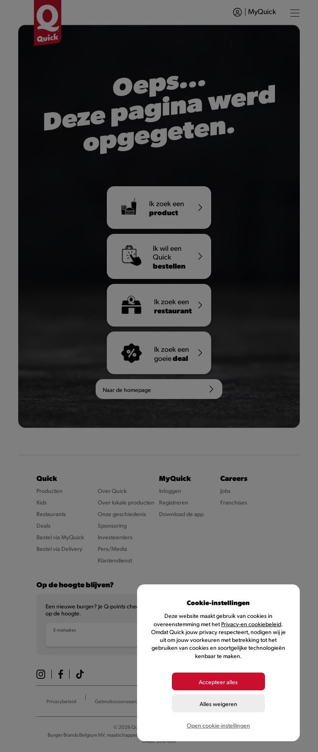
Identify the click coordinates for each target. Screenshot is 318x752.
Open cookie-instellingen (218, 724)
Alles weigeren (218, 703)
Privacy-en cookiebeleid (251, 624)
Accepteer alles (218, 681)
